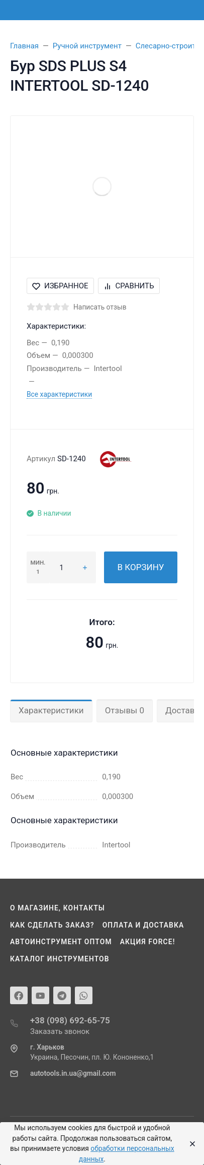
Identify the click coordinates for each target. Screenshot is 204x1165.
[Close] (189, 1143)
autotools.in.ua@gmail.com (73, 1073)
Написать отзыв (100, 307)
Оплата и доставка (143, 925)
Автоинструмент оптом (61, 942)
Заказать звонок (59, 1031)
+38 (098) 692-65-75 (70, 1020)
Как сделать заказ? (52, 925)
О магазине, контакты (57, 908)
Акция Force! (147, 942)
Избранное (60, 285)
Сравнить (129, 285)
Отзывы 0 (124, 710)
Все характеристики (59, 394)
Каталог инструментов (60, 959)
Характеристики (51, 710)
